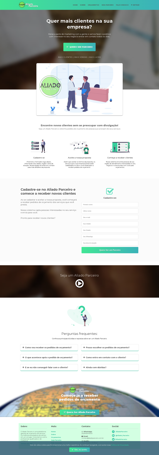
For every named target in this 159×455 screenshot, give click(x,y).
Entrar (136, 5)
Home (73, 5)
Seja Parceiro (107, 5)
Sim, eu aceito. (80, 450)
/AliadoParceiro (121, 432)
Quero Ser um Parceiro (109, 250)
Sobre (81, 5)
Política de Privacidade (120, 445)
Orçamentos (92, 5)
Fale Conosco (121, 5)
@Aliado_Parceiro (122, 436)
